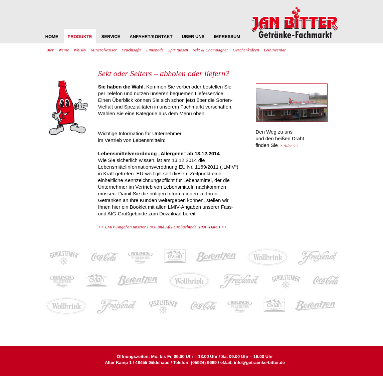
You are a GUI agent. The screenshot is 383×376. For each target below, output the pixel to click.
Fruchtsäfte (132, 49)
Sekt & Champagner (210, 49)
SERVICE (110, 36)
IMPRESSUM (227, 36)
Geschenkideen (246, 49)
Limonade (155, 49)
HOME (51, 36)
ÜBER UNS (193, 36)
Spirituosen (178, 49)
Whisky (79, 49)
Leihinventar (275, 49)
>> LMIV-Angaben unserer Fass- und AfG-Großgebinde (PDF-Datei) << (162, 226)
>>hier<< (288, 145)
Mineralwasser (104, 49)
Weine (63, 49)
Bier (50, 49)
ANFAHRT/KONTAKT (151, 36)
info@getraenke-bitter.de (259, 362)
